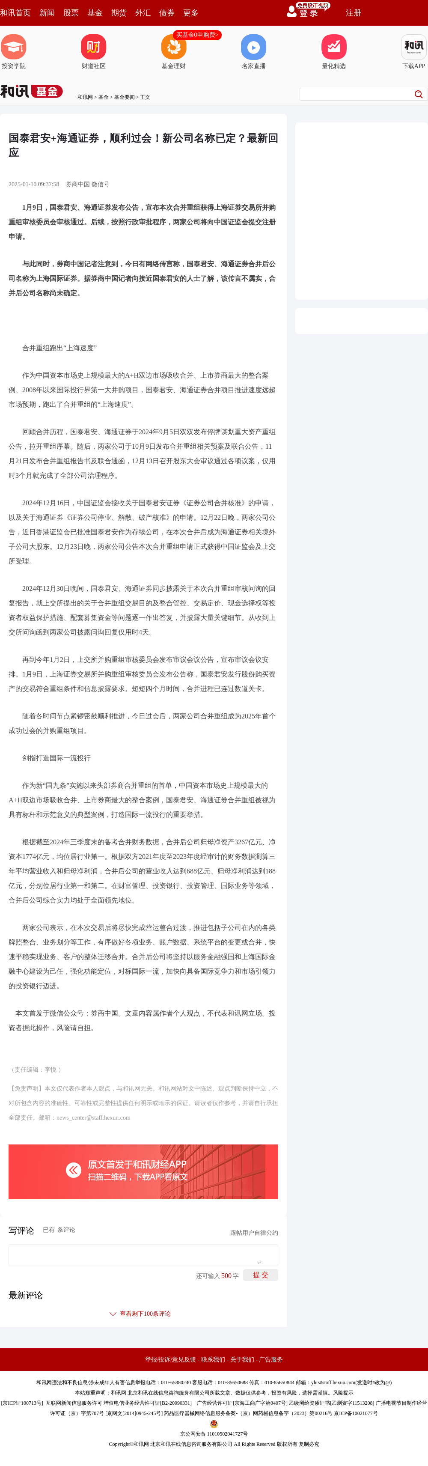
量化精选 (334, 51)
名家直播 (254, 51)
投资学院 (14, 51)
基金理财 (174, 51)
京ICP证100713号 (22, 1403)
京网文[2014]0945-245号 (134, 1413)
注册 (353, 13)
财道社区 (94, 51)
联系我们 (213, 1359)
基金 (95, 13)
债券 (167, 13)
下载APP (414, 51)
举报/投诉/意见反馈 (170, 1359)
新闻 (47, 13)
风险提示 (343, 1393)
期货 (119, 13)
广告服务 (271, 1359)
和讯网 (85, 97)
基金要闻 (124, 97)
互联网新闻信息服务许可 (74, 1403)
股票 (71, 13)
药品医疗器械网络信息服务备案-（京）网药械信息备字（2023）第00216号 (248, 1413)
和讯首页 (15, 13)
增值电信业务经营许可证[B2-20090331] (148, 1403)
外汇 (143, 13)
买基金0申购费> (197, 35)
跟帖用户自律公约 (254, 1233)
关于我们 (242, 1359)
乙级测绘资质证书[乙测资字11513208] (331, 1403)
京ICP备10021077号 (356, 1413)
